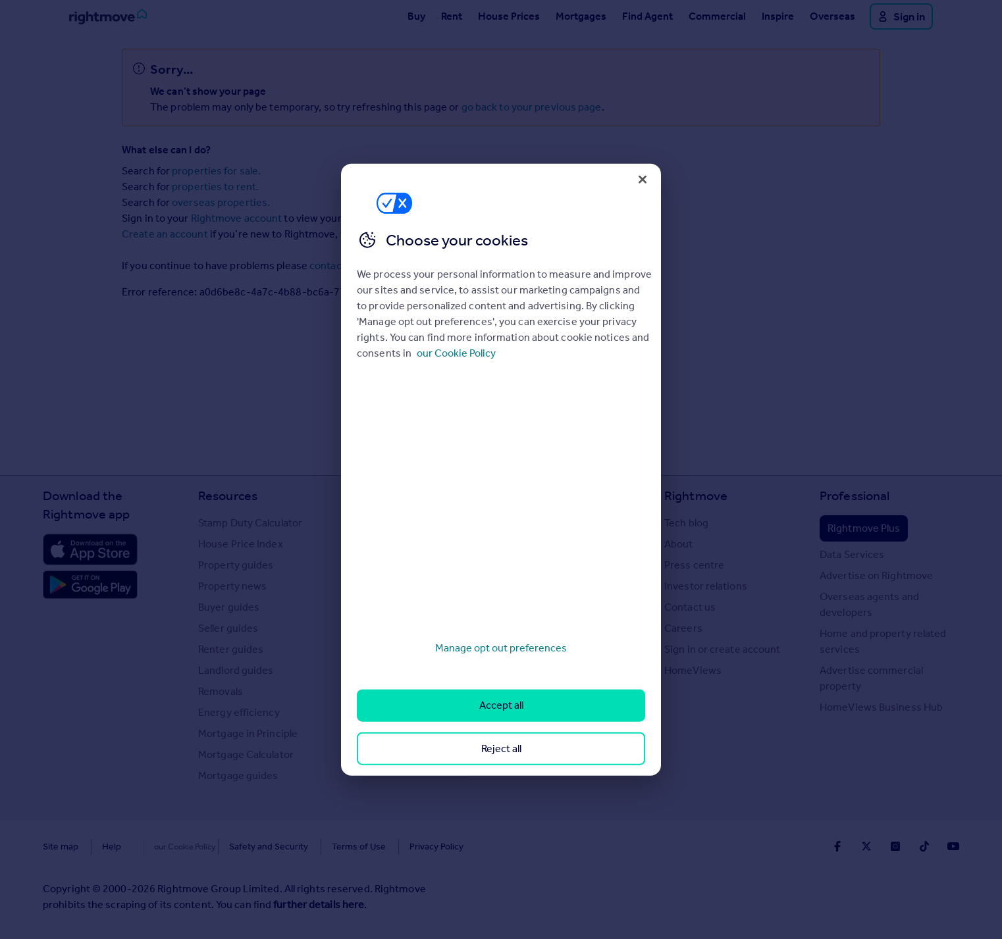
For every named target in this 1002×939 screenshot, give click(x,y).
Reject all (501, 748)
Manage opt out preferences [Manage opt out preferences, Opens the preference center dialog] (501, 648)
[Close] (642, 179)
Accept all (501, 705)
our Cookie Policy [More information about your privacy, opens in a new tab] (456, 353)
